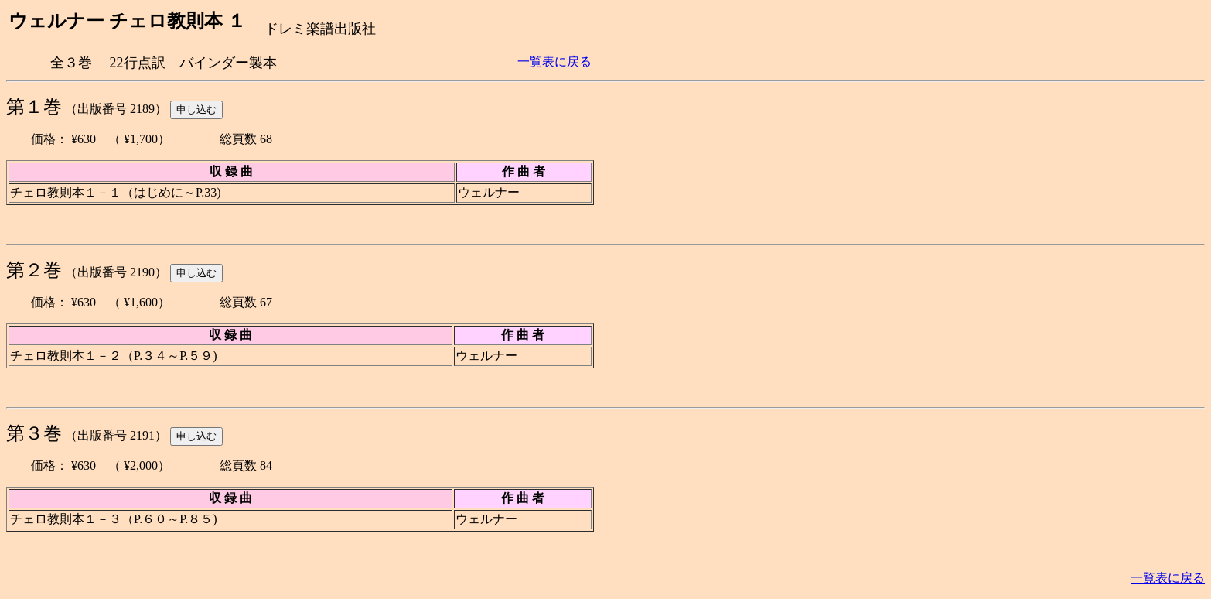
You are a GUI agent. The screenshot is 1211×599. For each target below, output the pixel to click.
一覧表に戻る (554, 61)
